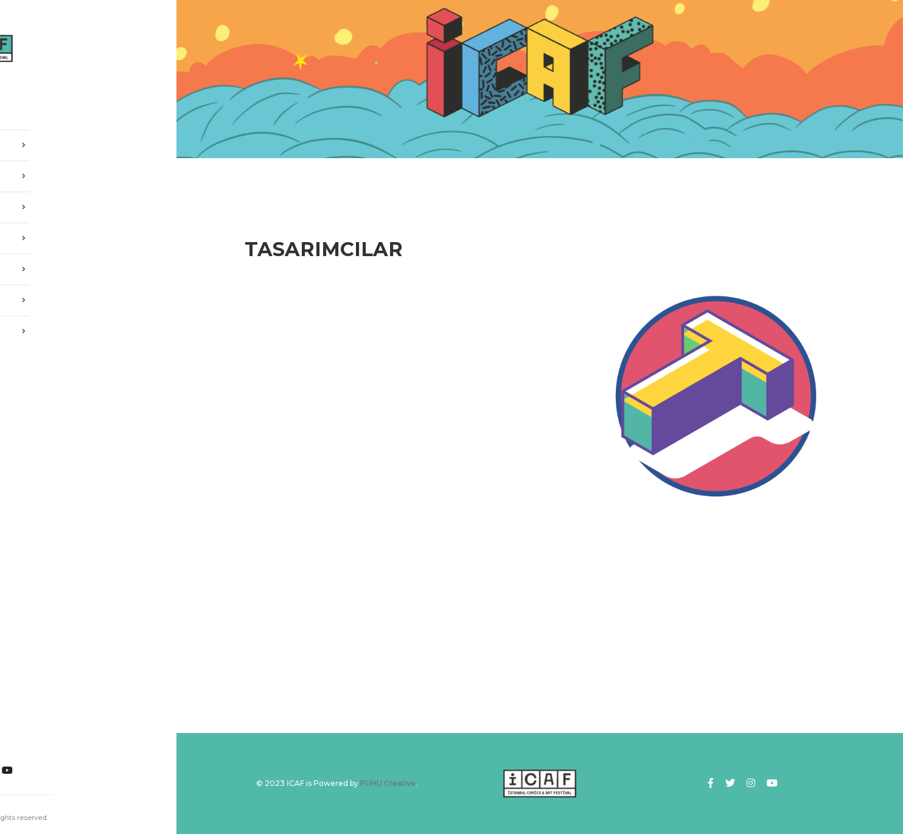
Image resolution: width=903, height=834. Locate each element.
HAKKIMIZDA (88, 142)
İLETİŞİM (88, 328)
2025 (88, 204)
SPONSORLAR (88, 297)
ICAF (88, 173)
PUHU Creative (388, 783)
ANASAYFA (45, 110)
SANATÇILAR (88, 235)
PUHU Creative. (69, 817)
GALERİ (88, 266)
